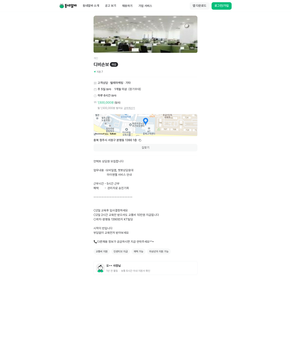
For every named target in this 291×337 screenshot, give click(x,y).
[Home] (68, 6)
